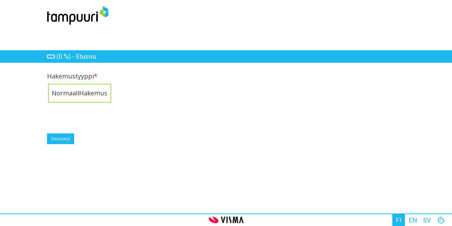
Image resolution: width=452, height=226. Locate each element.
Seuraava (60, 139)
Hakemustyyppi (72, 76)
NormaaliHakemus (79, 93)
